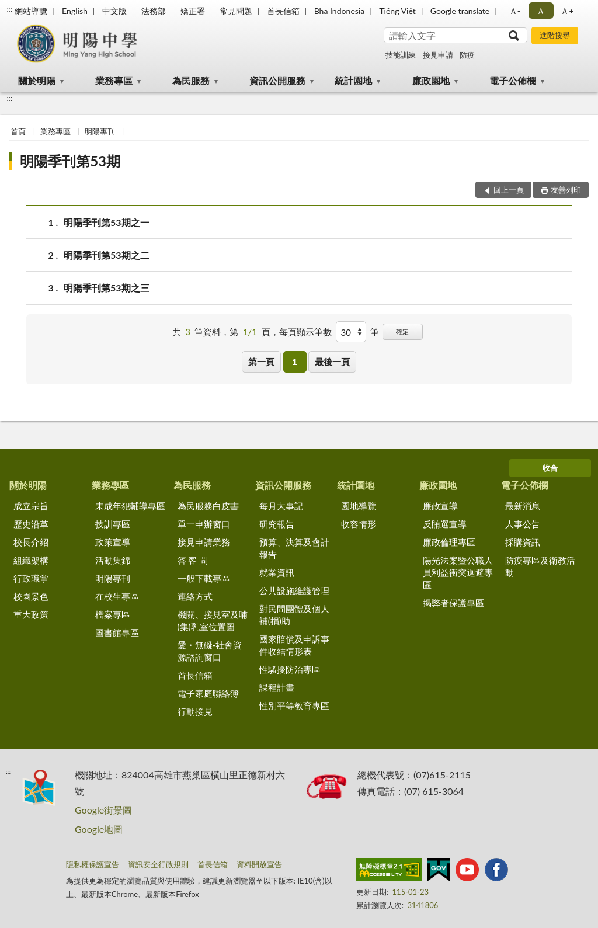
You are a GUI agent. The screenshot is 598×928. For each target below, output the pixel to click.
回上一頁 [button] (508, 189)
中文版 (114, 11)
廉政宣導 (440, 506)
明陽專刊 (100, 131)
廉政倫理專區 (449, 542)
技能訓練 (400, 55)
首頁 (18, 131)
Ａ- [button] (514, 11)
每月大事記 (281, 506)
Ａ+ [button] (567, 11)
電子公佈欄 (512, 80)
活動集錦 (112, 560)
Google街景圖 (103, 809)
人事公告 (522, 524)
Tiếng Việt (397, 11)
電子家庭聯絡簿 (208, 693)
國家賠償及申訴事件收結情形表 (294, 645)
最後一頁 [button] (332, 361)
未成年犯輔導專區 (130, 506)
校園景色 (30, 596)
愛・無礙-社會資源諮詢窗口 (210, 650)
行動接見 (195, 711)
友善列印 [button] (566, 189)
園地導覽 (358, 506)
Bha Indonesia (339, 11)
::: (9, 8)
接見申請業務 (204, 542)
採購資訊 (522, 542)
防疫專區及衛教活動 (540, 566)
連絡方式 (195, 596)
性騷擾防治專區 (290, 669)
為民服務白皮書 (208, 506)
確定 (402, 331)
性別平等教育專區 (294, 705)
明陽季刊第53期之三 (107, 287)
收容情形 (358, 524)
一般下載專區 (204, 578)
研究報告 (276, 524)
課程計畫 (276, 687)
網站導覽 (31, 11)
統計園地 (353, 80)
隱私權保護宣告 (92, 864)
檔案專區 (112, 614)
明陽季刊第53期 (70, 160)
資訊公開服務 (277, 80)
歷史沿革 (30, 524)
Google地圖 (99, 829)
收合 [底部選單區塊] (550, 467)
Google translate (459, 11)
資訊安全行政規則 (158, 864)
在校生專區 (117, 596)
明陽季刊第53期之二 (107, 255)
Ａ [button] (541, 11)
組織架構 (30, 560)
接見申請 (438, 55)
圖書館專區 (117, 632)
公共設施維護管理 (294, 590)
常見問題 (236, 11)
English (75, 11)
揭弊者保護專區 (453, 602)
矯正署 (192, 11)
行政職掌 (30, 578)
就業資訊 (276, 572)
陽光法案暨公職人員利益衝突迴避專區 (458, 572)
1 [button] (294, 361)
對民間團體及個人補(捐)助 (294, 614)
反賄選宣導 (445, 524)
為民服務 (191, 80)
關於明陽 (36, 80)
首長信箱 (283, 11)
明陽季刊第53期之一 (107, 222)
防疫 (467, 55)
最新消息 (522, 506)
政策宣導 (112, 542)
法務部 (153, 11)
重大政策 (30, 614)
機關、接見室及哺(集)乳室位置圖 (213, 620)
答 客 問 (193, 560)
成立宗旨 (30, 506)
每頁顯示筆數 (305, 331)
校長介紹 (30, 542)
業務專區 (114, 80)
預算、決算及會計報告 (294, 548)
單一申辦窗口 (204, 524)
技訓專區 (112, 524)
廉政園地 (431, 80)
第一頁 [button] (261, 361)
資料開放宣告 (259, 864)
